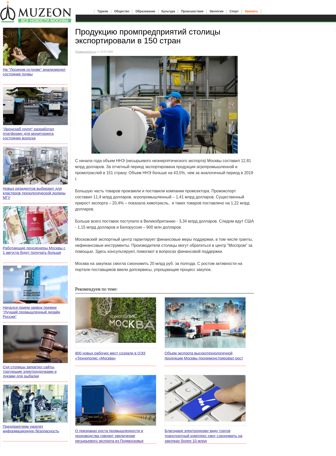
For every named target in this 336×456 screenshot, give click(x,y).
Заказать (251, 11)
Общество (122, 11)
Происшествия (192, 11)
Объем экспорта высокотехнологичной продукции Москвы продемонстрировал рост (204, 355)
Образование (145, 11)
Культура (168, 11)
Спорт (234, 11)
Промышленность (85, 51)
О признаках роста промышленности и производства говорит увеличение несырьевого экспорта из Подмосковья (109, 436)
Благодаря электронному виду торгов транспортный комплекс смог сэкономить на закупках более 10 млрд (203, 436)
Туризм (102, 11)
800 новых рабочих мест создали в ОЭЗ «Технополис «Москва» (110, 355)
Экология (216, 11)
